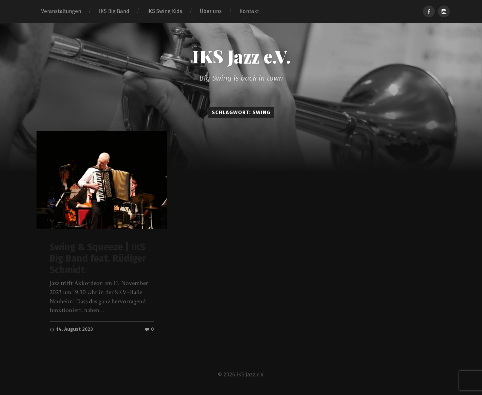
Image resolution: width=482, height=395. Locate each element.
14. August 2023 (71, 329)
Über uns (211, 11)
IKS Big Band (114, 11)
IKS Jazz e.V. (241, 56)
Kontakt (249, 11)
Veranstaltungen (61, 11)
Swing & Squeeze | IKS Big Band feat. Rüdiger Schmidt (98, 258)
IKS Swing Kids (164, 11)
